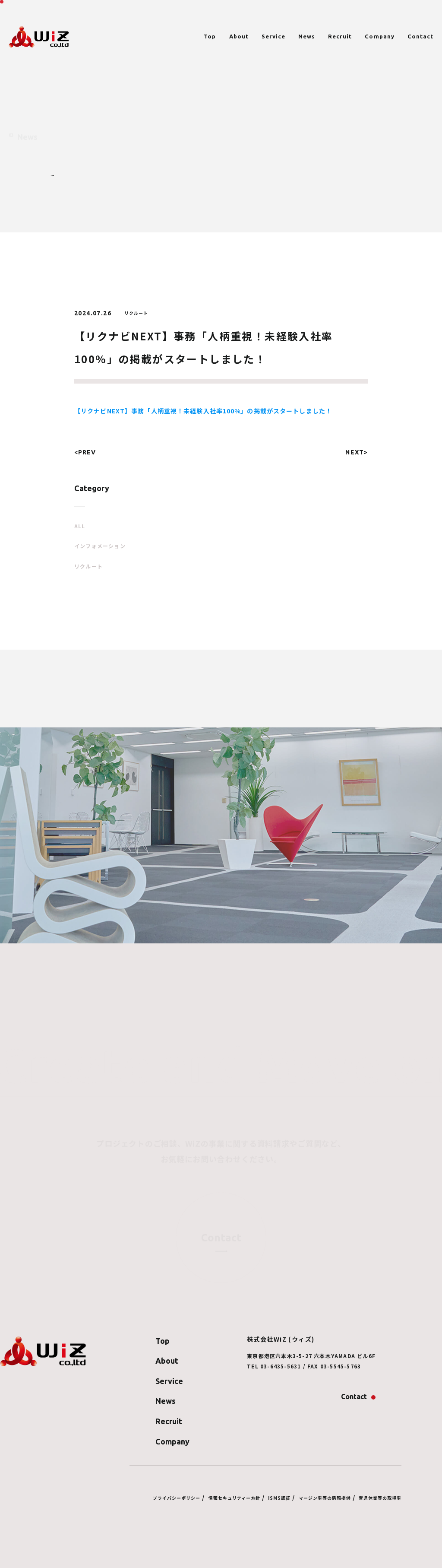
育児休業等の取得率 (380, 1498)
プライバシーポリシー (176, 1498)
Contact (420, 36)
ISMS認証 (279, 1498)
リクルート (88, 566)
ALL (79, 526)
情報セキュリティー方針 (234, 1498)
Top (210, 36)
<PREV (85, 452)
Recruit (340, 36)
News (306, 36)
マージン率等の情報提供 (325, 1498)
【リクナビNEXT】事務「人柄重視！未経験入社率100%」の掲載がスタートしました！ (203, 410)
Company (379, 36)
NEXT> (356, 452)
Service (273, 36)
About (239, 36)
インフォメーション (100, 546)
